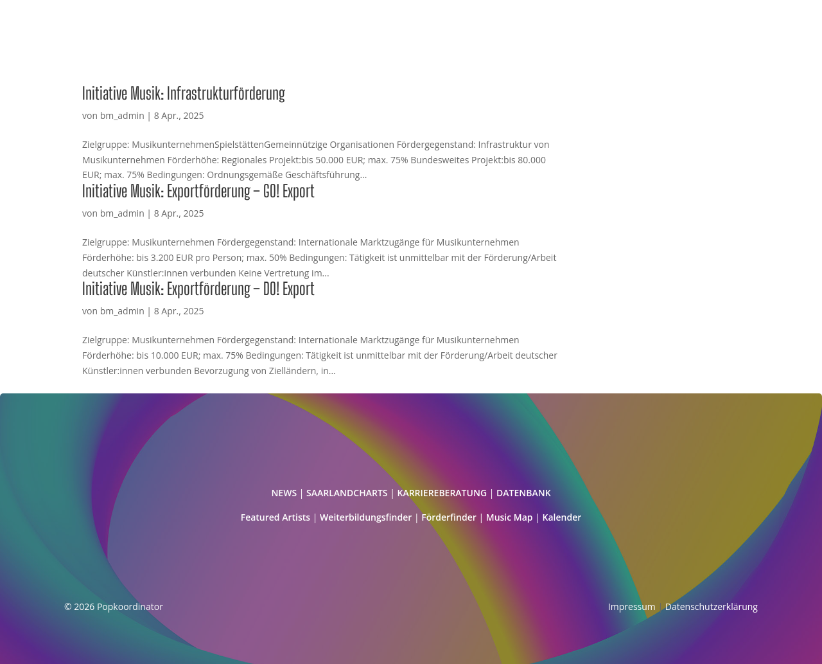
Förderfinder (449, 517)
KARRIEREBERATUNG (442, 493)
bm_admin (122, 115)
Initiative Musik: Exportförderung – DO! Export (198, 288)
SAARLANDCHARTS (346, 493)
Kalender (562, 517)
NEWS (284, 493)
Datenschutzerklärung (711, 606)
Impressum (632, 606)
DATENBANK (523, 493)
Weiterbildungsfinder (366, 517)
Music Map (509, 517)
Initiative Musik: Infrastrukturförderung (183, 93)
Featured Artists (275, 517)
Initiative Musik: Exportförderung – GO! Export (198, 191)
